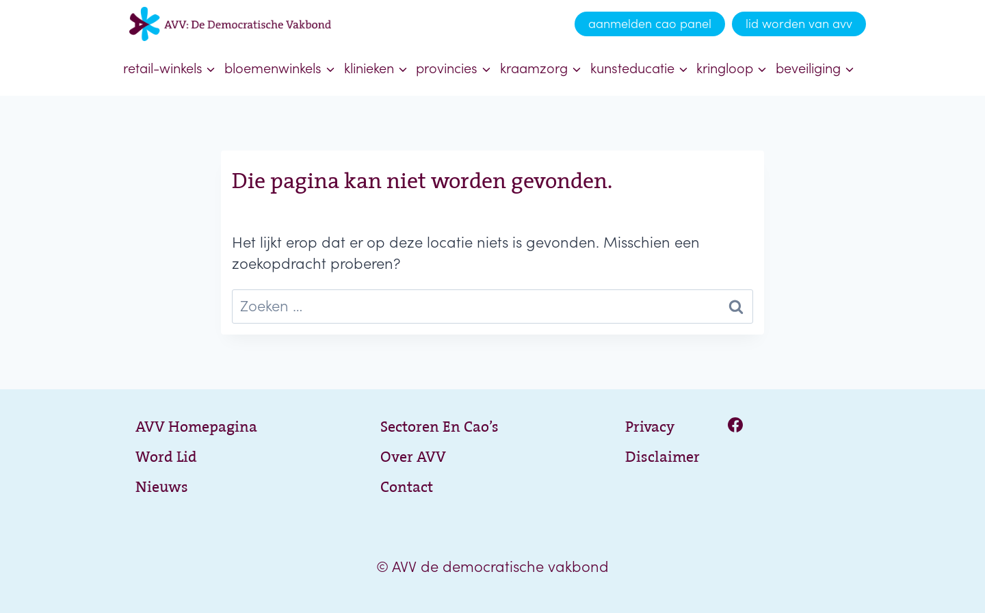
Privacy (649, 424)
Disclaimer (662, 454)
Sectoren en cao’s (439, 424)
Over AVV (413, 454)
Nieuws (161, 484)
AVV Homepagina (196, 424)
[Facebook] (735, 425)
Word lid (166, 454)
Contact (406, 484)
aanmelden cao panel (649, 23)
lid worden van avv (799, 23)
